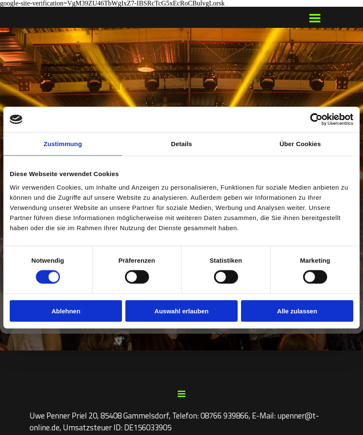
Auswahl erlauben (181, 310)
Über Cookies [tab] (300, 143)
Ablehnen (65, 310)
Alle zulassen (297, 310)
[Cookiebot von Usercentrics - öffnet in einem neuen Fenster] (316, 119)
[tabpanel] (181, 421)
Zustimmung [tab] (62, 143)
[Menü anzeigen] (315, 18)
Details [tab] (181, 143)
